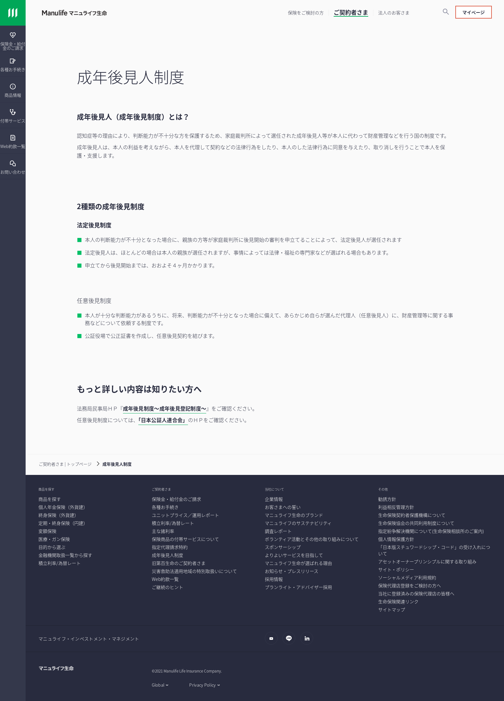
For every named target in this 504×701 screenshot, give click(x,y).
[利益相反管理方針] (396, 507)
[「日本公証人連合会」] (163, 420)
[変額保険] (47, 531)
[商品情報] (13, 90)
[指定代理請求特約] (170, 547)
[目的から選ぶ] (51, 547)
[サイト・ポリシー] (396, 569)
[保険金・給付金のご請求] (13, 41)
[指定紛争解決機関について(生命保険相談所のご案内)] (431, 531)
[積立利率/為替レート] (59, 563)
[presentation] (13, 38)
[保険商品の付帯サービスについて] (185, 539)
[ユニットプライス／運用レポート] (185, 515)
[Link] (13, 13)
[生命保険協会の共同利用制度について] (416, 523)
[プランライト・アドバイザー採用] (298, 587)
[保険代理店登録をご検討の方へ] (409, 585)
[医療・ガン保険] (54, 539)
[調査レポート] (278, 531)
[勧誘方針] (387, 499)
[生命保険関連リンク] (398, 601)
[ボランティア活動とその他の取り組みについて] (312, 539)
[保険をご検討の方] (306, 13)
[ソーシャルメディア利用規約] (407, 577)
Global (158, 685)
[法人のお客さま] (394, 13)
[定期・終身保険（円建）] (63, 523)
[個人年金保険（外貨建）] (63, 507)
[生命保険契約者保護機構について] (411, 515)
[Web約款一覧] (13, 141)
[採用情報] (274, 579)
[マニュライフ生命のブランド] (294, 515)
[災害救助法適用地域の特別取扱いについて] (194, 571)
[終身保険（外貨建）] (58, 515)
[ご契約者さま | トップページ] (60, 463)
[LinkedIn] (308, 641)
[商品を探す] (49, 499)
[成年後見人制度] (167, 555)
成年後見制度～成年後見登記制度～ (165, 408)
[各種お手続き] (13, 64)
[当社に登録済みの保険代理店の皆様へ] (416, 593)
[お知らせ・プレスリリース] (291, 571)
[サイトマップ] (391, 609)
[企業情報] (274, 499)
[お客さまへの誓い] (283, 507)
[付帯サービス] (13, 115)
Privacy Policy (202, 685)
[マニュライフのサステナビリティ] (298, 523)
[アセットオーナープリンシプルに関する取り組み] (427, 561)
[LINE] (290, 641)
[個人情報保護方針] (396, 539)
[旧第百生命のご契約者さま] (179, 563)
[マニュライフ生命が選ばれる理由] (298, 563)
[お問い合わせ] (13, 167)
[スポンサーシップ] (283, 547)
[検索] (446, 12)
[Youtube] (273, 641)
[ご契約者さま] (351, 13)
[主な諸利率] (163, 531)
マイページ (473, 12)
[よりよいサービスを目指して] (294, 555)
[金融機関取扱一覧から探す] (65, 555)
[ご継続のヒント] (167, 587)
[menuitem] (13, 89)
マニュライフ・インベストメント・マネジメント (88, 638)
